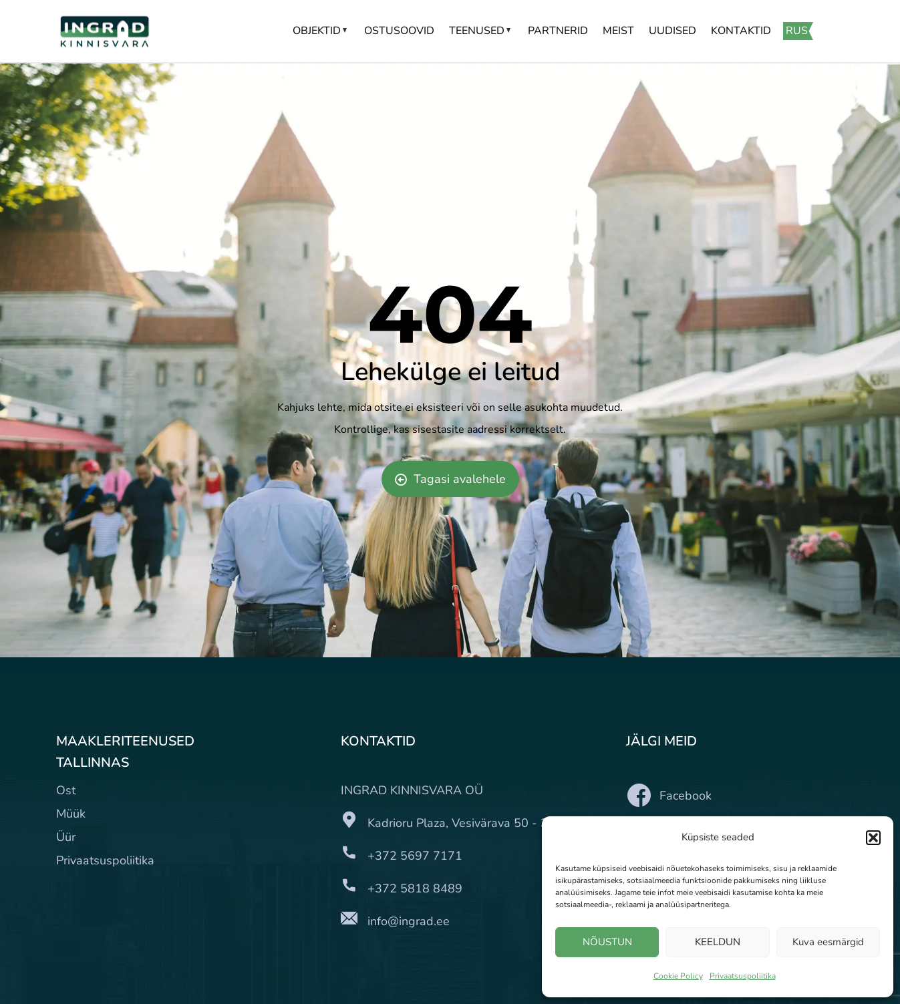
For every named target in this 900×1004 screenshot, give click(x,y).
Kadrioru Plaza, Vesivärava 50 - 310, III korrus (491, 823)
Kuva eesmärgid (828, 942)
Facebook (669, 795)
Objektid (321, 30)
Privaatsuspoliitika (743, 976)
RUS (797, 30)
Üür (66, 837)
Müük (71, 814)
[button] (873, 837)
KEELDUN (717, 942)
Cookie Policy (678, 976)
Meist (618, 30)
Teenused (481, 30)
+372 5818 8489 (414, 888)
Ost (66, 790)
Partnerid (558, 30)
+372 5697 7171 (414, 856)
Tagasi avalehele (450, 479)
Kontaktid (741, 30)
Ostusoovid (399, 30)
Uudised (672, 30)
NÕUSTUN (607, 942)
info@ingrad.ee (408, 921)
